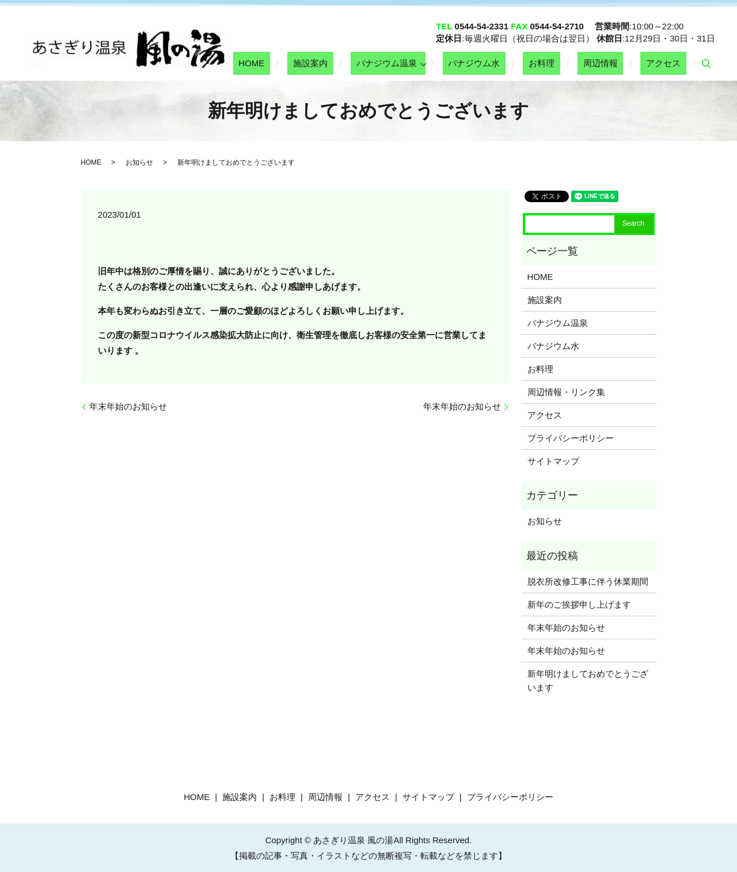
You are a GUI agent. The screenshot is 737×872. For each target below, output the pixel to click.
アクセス (669, 63)
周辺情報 (617, 63)
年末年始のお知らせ (128, 406)
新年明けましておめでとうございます (587, 680)
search (706, 64)
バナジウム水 (514, 63)
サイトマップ (553, 461)
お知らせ (139, 162)
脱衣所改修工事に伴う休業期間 (587, 581)
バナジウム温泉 (431, 63)
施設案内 (366, 63)
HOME (319, 63)
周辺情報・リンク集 (566, 392)
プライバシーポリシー (570, 438)
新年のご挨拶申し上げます (579, 604)
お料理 (570, 63)
